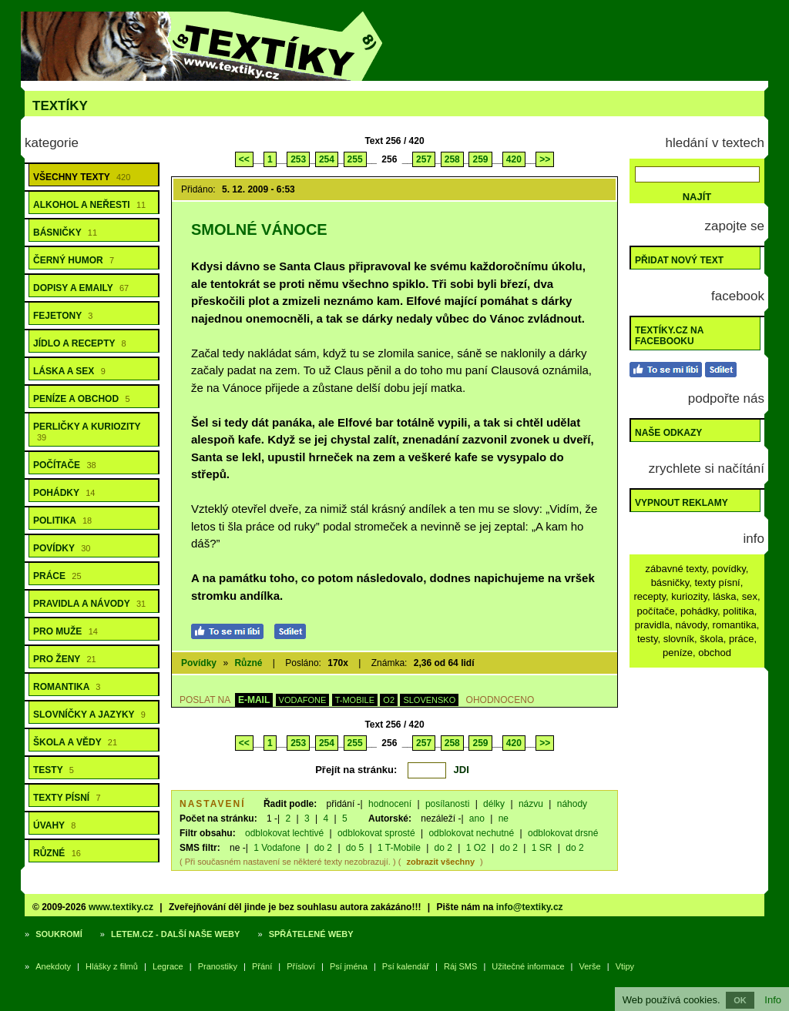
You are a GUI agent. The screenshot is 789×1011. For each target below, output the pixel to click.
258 (452, 159)
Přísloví (301, 966)
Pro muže (65, 631)
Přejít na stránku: (356, 769)
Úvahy (54, 825)
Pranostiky (217, 966)
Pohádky (64, 492)
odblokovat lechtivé (284, 833)
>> (544, 159)
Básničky (65, 232)
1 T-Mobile (399, 847)
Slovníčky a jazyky (89, 714)
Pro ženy (64, 659)
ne (504, 818)
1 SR (542, 847)
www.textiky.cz (121, 907)
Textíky (60, 106)
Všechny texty (81, 177)
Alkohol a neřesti (89, 204)
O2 (388, 700)
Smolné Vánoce (259, 229)
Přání (262, 966)
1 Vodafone (276, 847)
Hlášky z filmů (112, 966)
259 (480, 159)
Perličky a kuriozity (87, 431)
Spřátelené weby (311, 934)
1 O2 (476, 847)
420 (514, 159)
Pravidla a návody (89, 603)
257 (423, 159)
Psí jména (349, 966)
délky (494, 803)
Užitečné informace (528, 966)
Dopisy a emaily (81, 288)
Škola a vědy (75, 742)
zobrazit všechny (440, 861)
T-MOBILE (354, 700)
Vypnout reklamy (681, 502)
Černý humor (73, 260)
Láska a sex (69, 371)
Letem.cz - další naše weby (175, 934)
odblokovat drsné (563, 833)
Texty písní (67, 797)
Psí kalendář (405, 966)
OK (740, 1000)
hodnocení (389, 803)
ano (477, 818)
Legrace (168, 966)
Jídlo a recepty (79, 343)
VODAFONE (303, 700)
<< (244, 159)
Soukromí (58, 934)
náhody (572, 803)
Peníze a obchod (81, 398)
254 (326, 159)
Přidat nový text (679, 260)
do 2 (323, 847)
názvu (531, 803)
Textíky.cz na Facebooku (669, 335)
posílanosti (447, 803)
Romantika (66, 686)
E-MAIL (254, 700)
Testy (53, 770)
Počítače (64, 465)
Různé (57, 853)
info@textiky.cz (529, 907)
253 (298, 159)
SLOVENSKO (429, 700)
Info (772, 1000)
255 (355, 159)
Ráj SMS (460, 966)
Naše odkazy (668, 432)
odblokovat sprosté (376, 833)
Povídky (61, 548)
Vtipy (625, 966)
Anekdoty (53, 966)
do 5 (355, 847)
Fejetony (62, 315)
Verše (590, 966)
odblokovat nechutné (471, 833)
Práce (57, 576)
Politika (62, 520)
